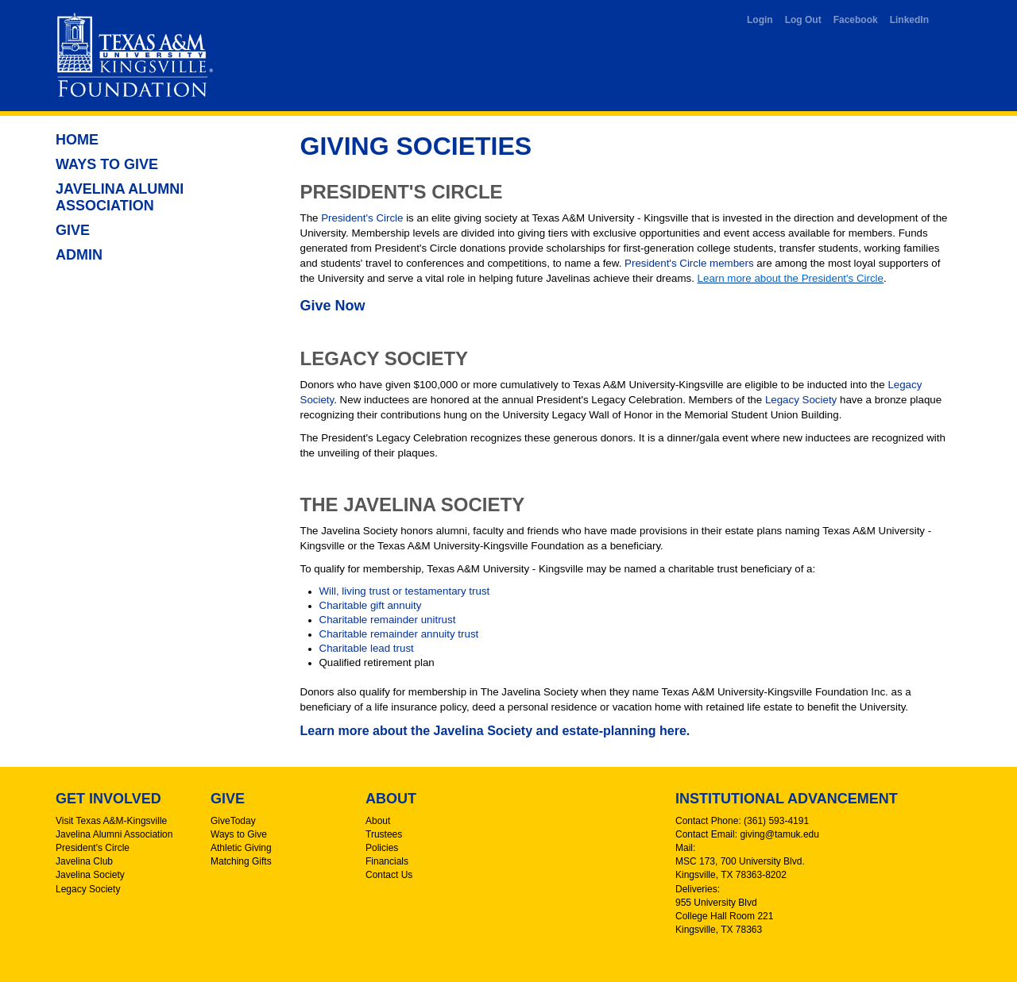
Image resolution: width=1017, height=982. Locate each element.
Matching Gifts (241, 861)
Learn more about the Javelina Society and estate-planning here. (495, 730)
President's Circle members (689, 263)
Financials (386, 861)
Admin (79, 255)
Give (73, 230)
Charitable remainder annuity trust (399, 634)
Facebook (855, 19)
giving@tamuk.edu (779, 834)
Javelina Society (90, 874)
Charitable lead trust (366, 648)
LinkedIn (909, 19)
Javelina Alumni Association (120, 197)
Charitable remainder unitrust (387, 620)
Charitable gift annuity (370, 605)
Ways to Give (107, 164)
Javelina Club (84, 861)
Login (760, 19)
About (377, 820)
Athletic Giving (241, 847)
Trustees (383, 834)
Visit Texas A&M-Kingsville (111, 820)
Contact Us (388, 874)
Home (77, 140)
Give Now (332, 306)
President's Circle (362, 218)
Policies (381, 847)
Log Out (803, 19)
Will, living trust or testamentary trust (404, 591)
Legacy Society (801, 400)
